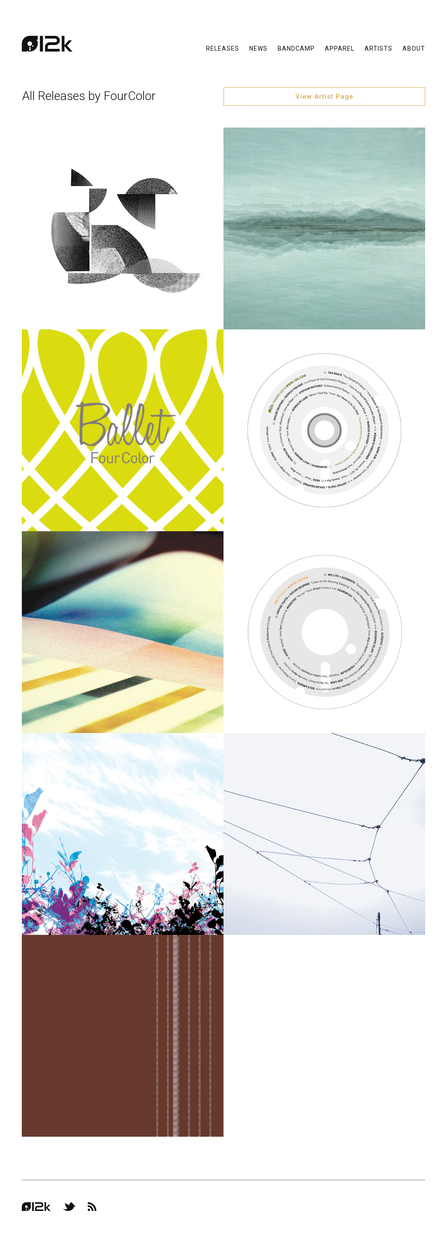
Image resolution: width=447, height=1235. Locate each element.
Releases (222, 48)
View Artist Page (325, 96)
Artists (378, 48)
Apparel (339, 48)
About (413, 48)
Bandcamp (296, 48)
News (258, 48)
